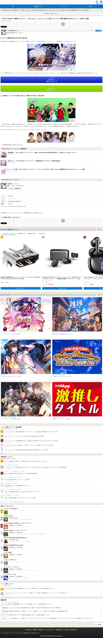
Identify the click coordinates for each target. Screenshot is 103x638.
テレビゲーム (42, 233)
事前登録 (46, 13)
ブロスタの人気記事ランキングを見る (9, 483)
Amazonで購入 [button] (20, 288)
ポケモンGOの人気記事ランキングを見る (10, 495)
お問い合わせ (28, 629)
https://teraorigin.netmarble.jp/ (14, 201)
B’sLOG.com (74, 629)
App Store (51, 79)
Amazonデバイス (31, 233)
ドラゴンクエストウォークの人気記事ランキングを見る (13, 471)
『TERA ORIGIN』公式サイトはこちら (12, 144)
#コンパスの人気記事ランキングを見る (9, 465)
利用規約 (35, 629)
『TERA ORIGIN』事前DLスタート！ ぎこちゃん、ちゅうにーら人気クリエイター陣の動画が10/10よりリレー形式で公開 (60, 10)
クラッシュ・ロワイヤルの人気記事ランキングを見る (12, 501)
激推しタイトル (55, 13)
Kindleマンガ (21, 233)
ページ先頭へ (98, 624)
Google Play (51, 88)
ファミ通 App (6, 2)
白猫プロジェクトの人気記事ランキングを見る (11, 489)
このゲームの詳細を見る (15, 188)
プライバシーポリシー (49, 629)
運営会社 (40, 629)
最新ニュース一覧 (26, 10)
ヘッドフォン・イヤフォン (8, 233)
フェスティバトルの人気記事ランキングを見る (11, 477)
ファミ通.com (66, 629)
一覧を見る (99, 229)
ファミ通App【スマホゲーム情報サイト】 (10, 10)
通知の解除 (59, 629)
